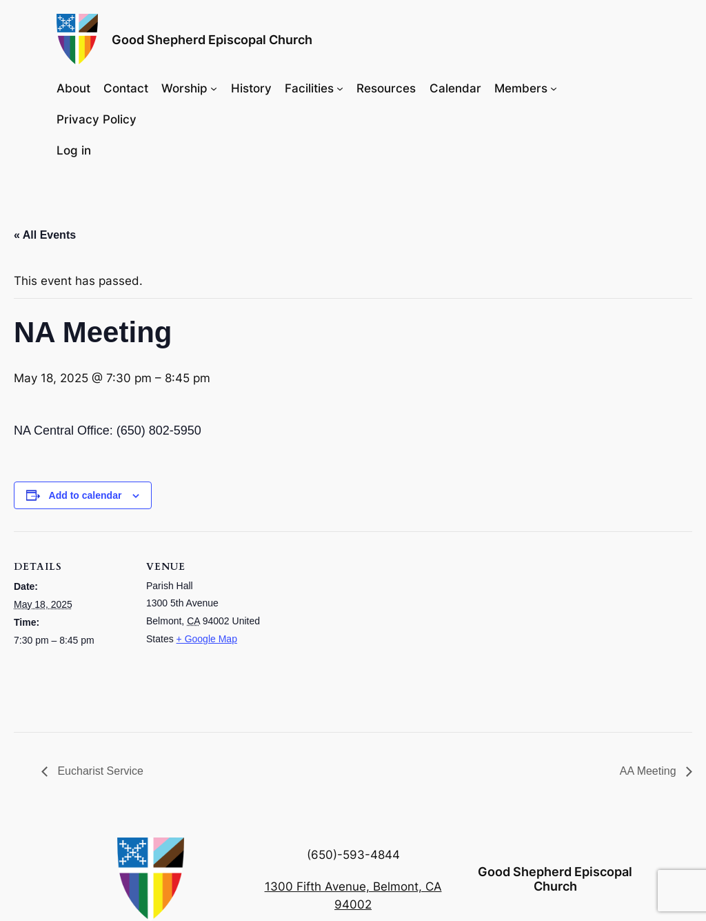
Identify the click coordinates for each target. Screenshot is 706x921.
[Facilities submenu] (339, 87)
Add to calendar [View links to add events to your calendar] (85, 495)
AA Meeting (649, 771)
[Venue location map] (351, 627)
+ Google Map (206, 638)
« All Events (45, 235)
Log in (74, 150)
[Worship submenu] (213, 87)
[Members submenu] (553, 87)
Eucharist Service (98, 771)
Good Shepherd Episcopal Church (212, 39)
